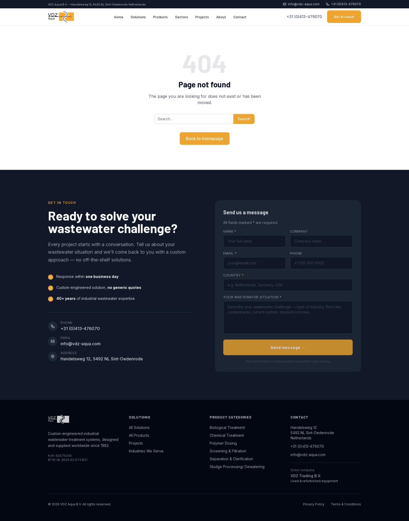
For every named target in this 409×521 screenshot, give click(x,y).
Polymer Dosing (223, 443)
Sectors (181, 17)
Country (233, 280)
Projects (202, 17)
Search (244, 119)
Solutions (138, 17)
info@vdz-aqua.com (301, 4)
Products (160, 17)
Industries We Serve (146, 451)
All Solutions (139, 427)
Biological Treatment (227, 427)
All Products (139, 435)
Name (229, 236)
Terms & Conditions (346, 504)
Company (299, 236)
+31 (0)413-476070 (343, 4)
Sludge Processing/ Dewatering (237, 466)
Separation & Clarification (231, 459)
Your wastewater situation (252, 302)
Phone (296, 258)
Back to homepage (204, 138)
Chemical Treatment (227, 435)
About (221, 17)
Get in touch (344, 16)
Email (230, 258)
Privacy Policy (313, 504)
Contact (239, 17)
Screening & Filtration (228, 451)
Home (118, 17)
